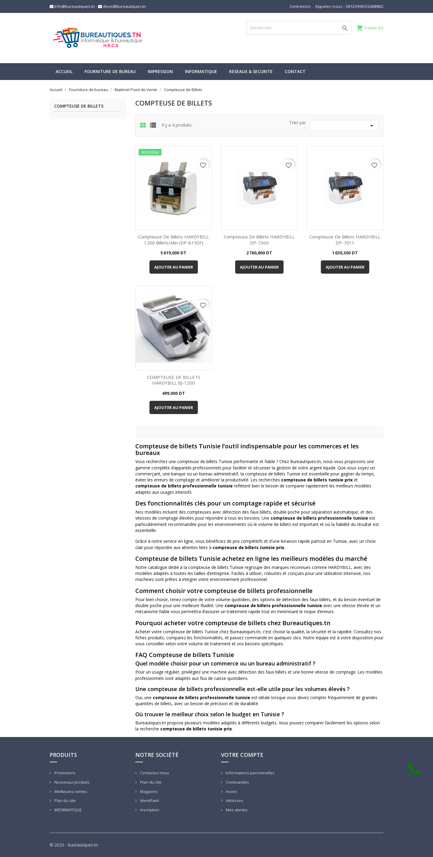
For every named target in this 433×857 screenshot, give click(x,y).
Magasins (148, 791)
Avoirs (231, 791)
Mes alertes (236, 809)
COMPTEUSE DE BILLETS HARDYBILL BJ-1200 (173, 380)
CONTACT (295, 71)
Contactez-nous (154, 773)
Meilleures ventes (70, 791)
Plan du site (65, 800)
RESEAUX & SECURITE (251, 71)
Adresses (234, 800)
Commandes (237, 782)
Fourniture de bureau (110, 71)
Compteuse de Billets (78, 106)
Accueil (64, 71)
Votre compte (242, 754)
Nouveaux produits (72, 782)
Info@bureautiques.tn (72, 6)
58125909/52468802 (365, 6)
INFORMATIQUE (201, 71)
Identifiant (149, 800)
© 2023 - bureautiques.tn (74, 845)
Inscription (149, 809)
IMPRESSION (160, 71)
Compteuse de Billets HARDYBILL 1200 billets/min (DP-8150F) (173, 240)
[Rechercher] (299, 28)
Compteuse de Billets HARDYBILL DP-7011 (344, 240)
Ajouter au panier (173, 267)
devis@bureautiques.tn (122, 6)
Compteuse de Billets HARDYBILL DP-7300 (259, 240)
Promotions (64, 773)
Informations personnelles (250, 773)
